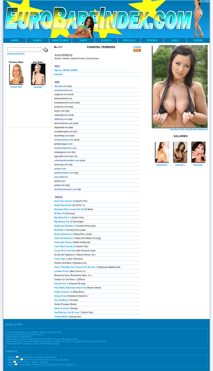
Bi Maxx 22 (59, 213)
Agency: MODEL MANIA (66, 70)
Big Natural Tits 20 (63, 222)
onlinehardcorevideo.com (66, 160)
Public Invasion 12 (63, 292)
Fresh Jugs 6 (60, 259)
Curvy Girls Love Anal (65, 250)
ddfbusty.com (61, 119)
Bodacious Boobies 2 (64, 226)
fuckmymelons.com (63, 140)
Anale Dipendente (63, 205)
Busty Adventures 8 (64, 234)
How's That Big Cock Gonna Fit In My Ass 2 (75, 267)
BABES (37, 40)
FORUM (197, 40)
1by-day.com (60, 86)
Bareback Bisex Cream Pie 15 (68, 209)
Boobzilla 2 (59, 230)
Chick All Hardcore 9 (64, 238)
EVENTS (106, 40)
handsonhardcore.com (65, 148)
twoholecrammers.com (65, 189)
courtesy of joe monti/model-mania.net (189, 129)
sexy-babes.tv (61, 177)
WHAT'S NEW (60, 40)
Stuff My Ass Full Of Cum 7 (67, 312)
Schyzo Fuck (60, 296)
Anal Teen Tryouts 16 (64, 201)
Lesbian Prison (61, 271)
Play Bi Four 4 (61, 283)
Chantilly (38, 87)
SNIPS (83, 40)
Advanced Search (16, 54)
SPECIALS (129, 40)
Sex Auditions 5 (62, 300)
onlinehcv (180, 165)
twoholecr (198, 165)
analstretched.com (63, 90)
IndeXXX (58, 74)
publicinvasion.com (63, 173)
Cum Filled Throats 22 (65, 246)
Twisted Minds (61, 316)
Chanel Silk (16, 87)
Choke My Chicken (63, 242)
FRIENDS (152, 40)
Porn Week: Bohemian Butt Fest (70, 288)
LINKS (175, 40)
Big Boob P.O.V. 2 (62, 217)
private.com (60, 169)
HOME (14, 40)
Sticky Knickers (62, 308)
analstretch (161, 165)
